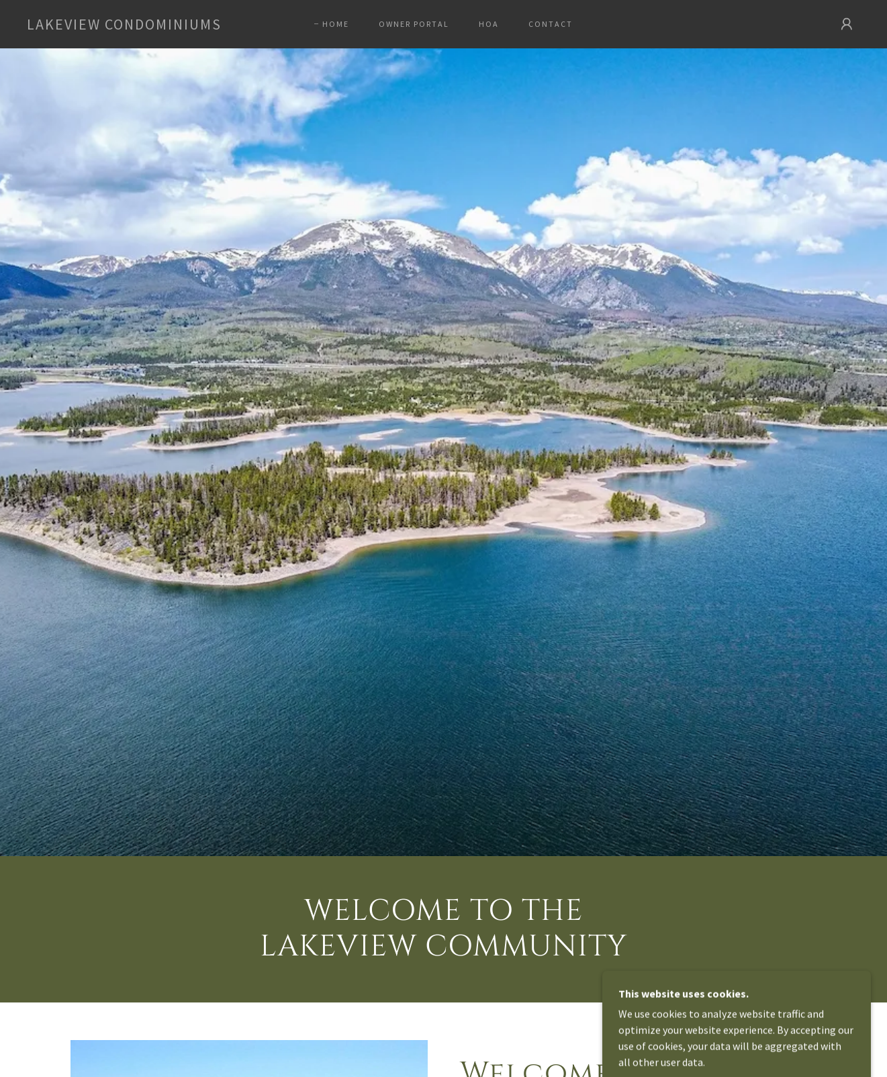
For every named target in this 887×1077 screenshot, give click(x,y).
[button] (846, 24)
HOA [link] (489, 24)
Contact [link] (550, 24)
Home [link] (335, 24)
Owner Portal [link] (414, 24)
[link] (124, 25)
